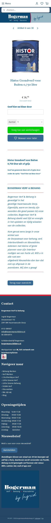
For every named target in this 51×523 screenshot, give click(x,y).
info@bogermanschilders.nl (13, 332)
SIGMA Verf (7, 386)
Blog (4, 395)
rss (42, 518)
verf (40, 238)
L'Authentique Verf (11, 377)
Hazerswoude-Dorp (27, 204)
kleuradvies (33, 242)
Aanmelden (9, 450)
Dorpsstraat (17, 238)
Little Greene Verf (10, 380)
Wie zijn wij (7, 392)
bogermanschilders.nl (11, 344)
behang (33, 238)
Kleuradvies (8, 389)
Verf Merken (8, 374)
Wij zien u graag (28, 267)
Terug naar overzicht (20, 282)
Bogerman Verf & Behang (21, 196)
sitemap (37, 518)
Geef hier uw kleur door (20, 106)
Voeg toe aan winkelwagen (25, 130)
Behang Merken (9, 371)
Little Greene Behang (12, 383)
